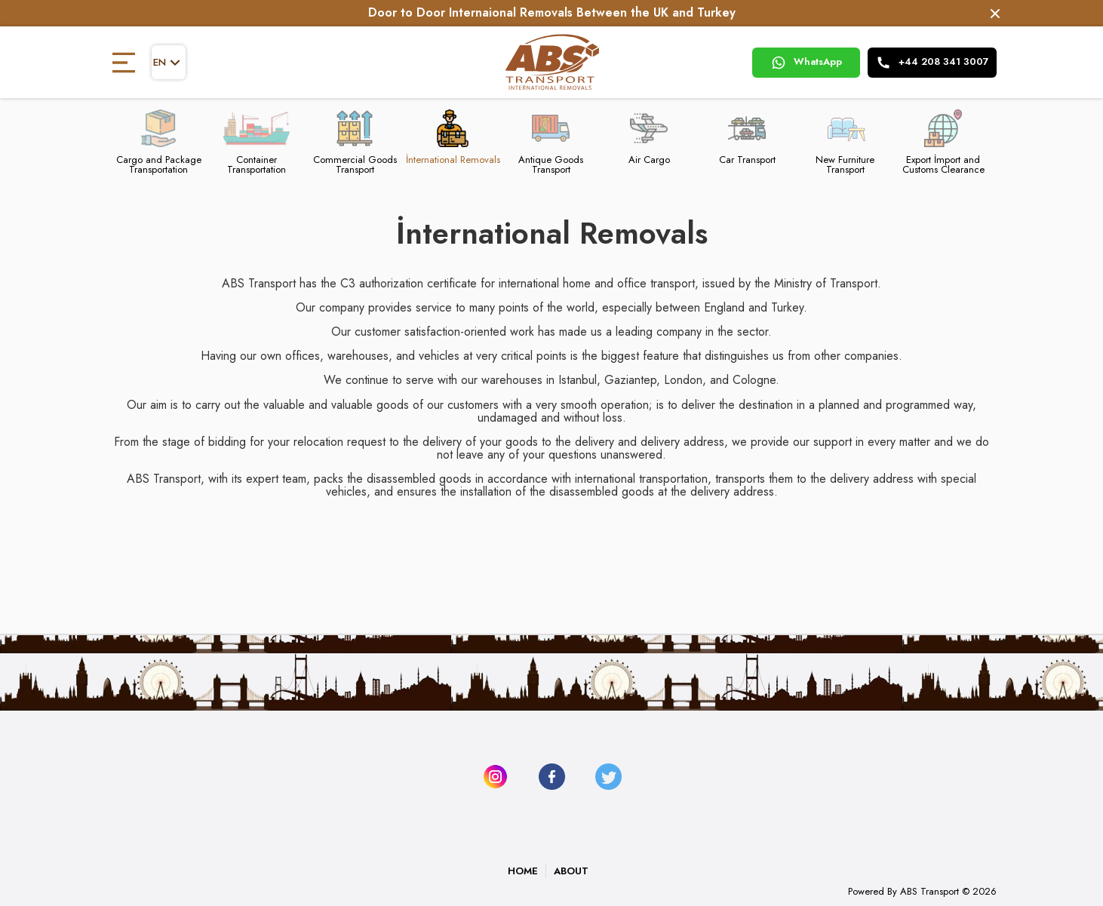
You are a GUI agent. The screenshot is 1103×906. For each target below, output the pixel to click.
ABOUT (571, 871)
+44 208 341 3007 (932, 61)
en (168, 63)
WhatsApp (806, 61)
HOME (523, 871)
